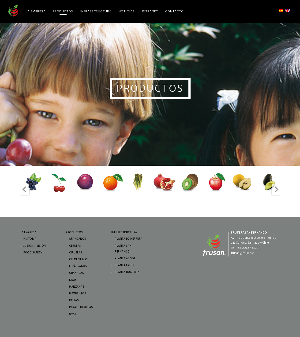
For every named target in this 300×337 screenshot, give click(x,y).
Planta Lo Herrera (128, 238)
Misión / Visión (34, 245)
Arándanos (77, 238)
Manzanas (76, 286)
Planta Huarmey (127, 272)
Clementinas (78, 259)
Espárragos (78, 266)
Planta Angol (125, 258)
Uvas (72, 313)
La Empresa (36, 11)
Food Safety (32, 252)
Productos (63, 11)
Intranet (150, 11)
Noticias (127, 11)
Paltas (74, 300)
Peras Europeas (81, 307)
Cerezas (75, 245)
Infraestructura (96, 11)
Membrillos (77, 293)
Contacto (174, 11)
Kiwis (73, 280)
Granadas (76, 273)
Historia (29, 238)
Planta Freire (125, 265)
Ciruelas (75, 252)
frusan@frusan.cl (242, 253)
